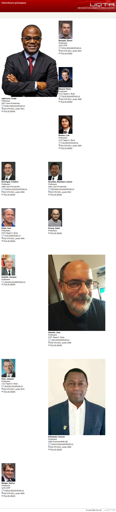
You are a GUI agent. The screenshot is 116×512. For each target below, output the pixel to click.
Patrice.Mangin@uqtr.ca (14, 490)
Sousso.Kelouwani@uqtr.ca (62, 444)
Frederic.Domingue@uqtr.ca (15, 189)
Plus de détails (9, 111)
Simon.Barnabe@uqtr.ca (71, 48)
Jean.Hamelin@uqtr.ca (60, 340)
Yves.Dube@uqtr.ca (12, 235)
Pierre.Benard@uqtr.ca (70, 96)
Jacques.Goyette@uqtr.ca (14, 282)
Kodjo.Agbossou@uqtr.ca (14, 106)
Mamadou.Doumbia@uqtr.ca (62, 189)
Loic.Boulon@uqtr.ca (69, 143)
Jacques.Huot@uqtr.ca (13, 386)
